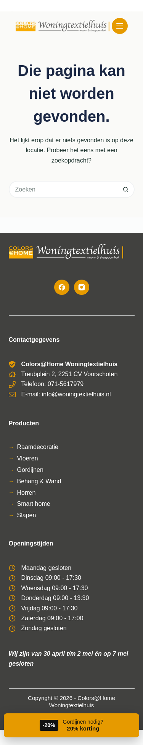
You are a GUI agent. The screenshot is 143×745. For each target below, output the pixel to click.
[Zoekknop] (126, 189)
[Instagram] (81, 287)
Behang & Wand (39, 481)
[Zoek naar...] (63, 189)
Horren (26, 492)
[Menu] (120, 26)
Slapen (26, 515)
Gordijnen (30, 470)
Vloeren (27, 458)
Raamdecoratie (38, 447)
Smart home (33, 503)
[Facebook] (61, 287)
